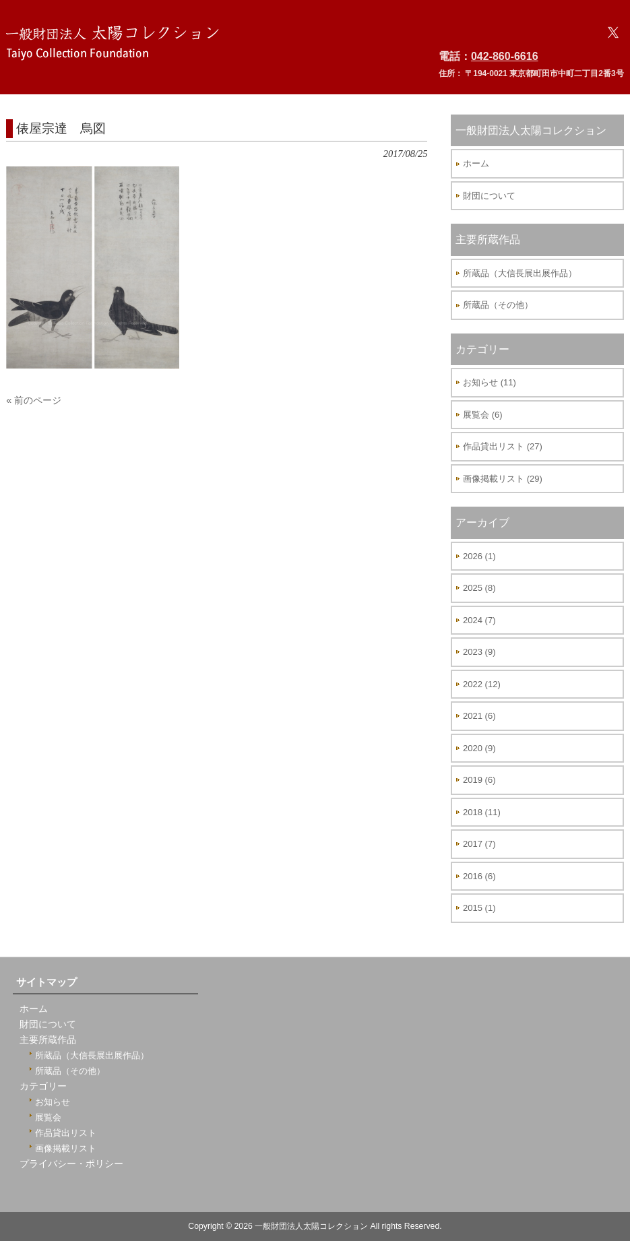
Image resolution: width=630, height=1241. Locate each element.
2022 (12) (482, 684)
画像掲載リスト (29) (502, 479)
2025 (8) (479, 588)
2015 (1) (479, 908)
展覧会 (48, 1117)
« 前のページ (33, 400)
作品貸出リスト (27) (502, 446)
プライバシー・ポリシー (71, 1164)
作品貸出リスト (65, 1133)
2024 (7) (479, 620)
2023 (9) (479, 652)
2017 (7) (479, 844)
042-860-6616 (504, 56)
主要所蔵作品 (48, 1040)
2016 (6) (479, 876)
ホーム (476, 163)
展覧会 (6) (483, 415)
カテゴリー (43, 1086)
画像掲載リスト (65, 1148)
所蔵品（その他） (498, 305)
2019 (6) (479, 780)
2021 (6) (479, 716)
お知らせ (52, 1102)
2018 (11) (482, 812)
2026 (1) (479, 556)
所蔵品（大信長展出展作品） (520, 273)
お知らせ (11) (489, 382)
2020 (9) (479, 748)
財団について (489, 196)
